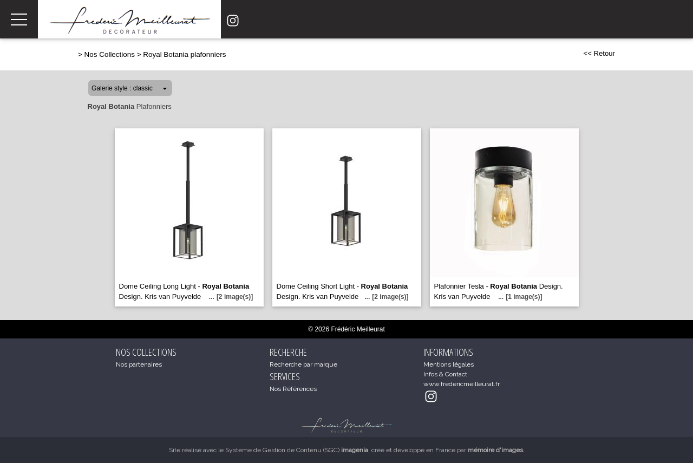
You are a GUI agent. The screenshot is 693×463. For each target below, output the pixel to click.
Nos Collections (109, 54)
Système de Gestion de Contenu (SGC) (296, 450)
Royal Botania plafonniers (184, 54)
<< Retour (599, 53)
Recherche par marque (303, 364)
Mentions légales (448, 364)
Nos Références (293, 389)
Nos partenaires (139, 364)
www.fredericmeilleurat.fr (461, 384)
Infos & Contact (445, 374)
